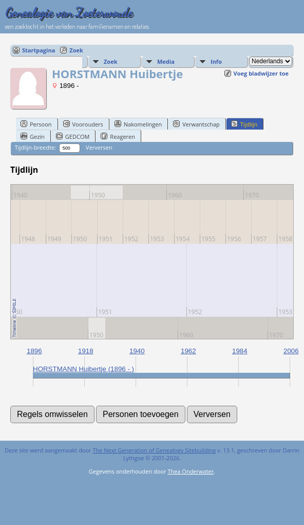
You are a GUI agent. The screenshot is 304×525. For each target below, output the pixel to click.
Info (216, 61)
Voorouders (83, 124)
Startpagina (38, 50)
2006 (291, 351)
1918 (85, 351)
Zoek (76, 50)
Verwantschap (196, 124)
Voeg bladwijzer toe (261, 73)
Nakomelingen (138, 124)
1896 (34, 351)
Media (166, 61)
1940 (137, 351)
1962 (188, 351)
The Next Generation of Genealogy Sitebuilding (154, 450)
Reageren (118, 136)
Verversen (99, 147)
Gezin (33, 136)
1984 (240, 351)
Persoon (36, 124)
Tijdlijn (244, 124)
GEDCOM (72, 136)
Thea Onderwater (190, 471)
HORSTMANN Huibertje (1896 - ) (83, 369)
